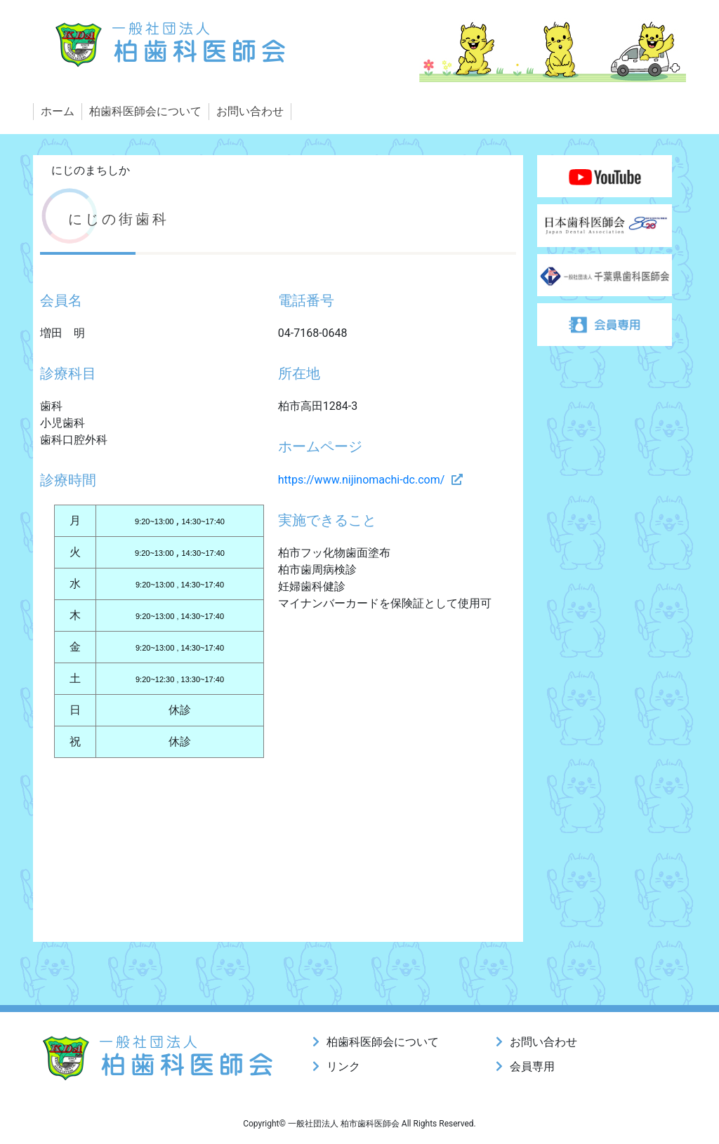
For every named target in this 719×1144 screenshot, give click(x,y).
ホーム (57, 111)
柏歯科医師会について (145, 111)
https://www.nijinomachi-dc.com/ (361, 479)
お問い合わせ (250, 111)
